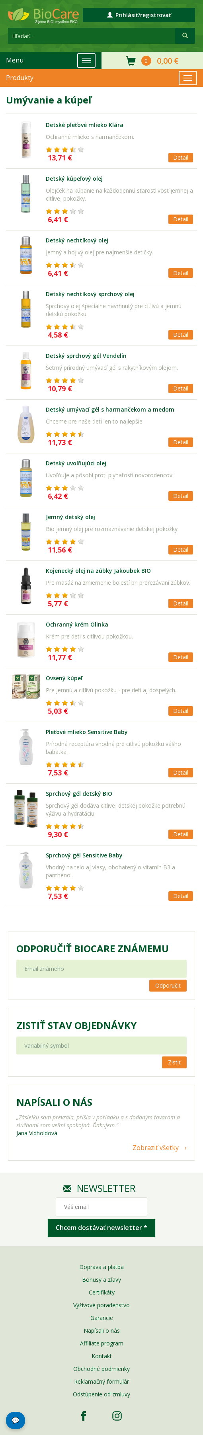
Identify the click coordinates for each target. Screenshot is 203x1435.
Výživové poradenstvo (101, 1305)
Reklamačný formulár (101, 1381)
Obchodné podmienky (101, 1369)
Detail (180, 157)
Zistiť (174, 1062)
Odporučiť (168, 985)
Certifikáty (102, 1292)
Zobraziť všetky (156, 1147)
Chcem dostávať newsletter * (101, 1227)
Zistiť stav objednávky (76, 1025)
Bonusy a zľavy (101, 1279)
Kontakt (102, 1356)
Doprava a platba (101, 1267)
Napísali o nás (102, 1330)
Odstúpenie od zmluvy (101, 1394)
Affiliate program (101, 1343)
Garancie (101, 1318)
